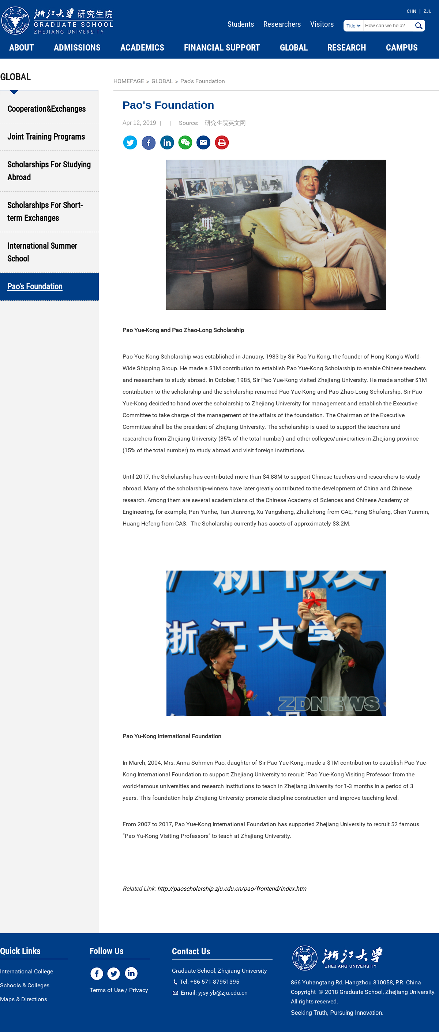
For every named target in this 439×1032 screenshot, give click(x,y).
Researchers (282, 24)
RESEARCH (346, 47)
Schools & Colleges (24, 985)
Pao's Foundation (202, 81)
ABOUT (21, 47)
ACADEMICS (142, 47)
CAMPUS (402, 47)
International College (26, 971)
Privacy (138, 990)
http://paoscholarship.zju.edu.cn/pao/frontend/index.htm (231, 888)
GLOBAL (294, 47)
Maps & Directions (23, 999)
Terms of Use (107, 990)
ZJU (428, 11)
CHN (411, 11)
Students (241, 24)
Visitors (322, 24)
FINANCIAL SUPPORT (222, 47)
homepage (128, 81)
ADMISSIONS (77, 47)
